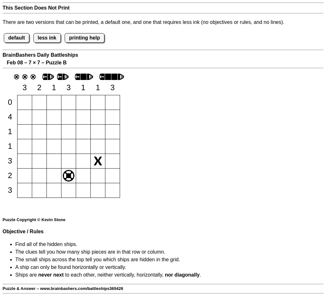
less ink (47, 37)
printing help (84, 37)
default (16, 37)
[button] (25, 102)
